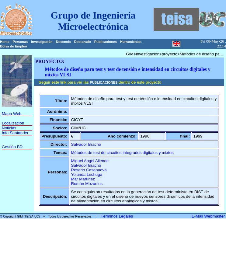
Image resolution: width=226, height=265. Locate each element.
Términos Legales (117, 216)
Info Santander (15, 133)
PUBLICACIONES (103, 82)
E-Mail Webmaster (209, 216)
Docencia (63, 42)
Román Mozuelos (87, 183)
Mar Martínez (83, 179)
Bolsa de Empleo (13, 46)
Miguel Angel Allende (90, 161)
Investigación (41, 42)
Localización (13, 123)
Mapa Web (11, 113)
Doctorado (82, 42)
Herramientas (130, 42)
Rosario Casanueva (89, 170)
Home (4, 42)
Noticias (9, 128)
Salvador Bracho (86, 144)
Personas (20, 42)
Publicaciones (105, 42)
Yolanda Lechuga (87, 174)
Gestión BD (12, 147)
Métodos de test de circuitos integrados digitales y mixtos (122, 152)
